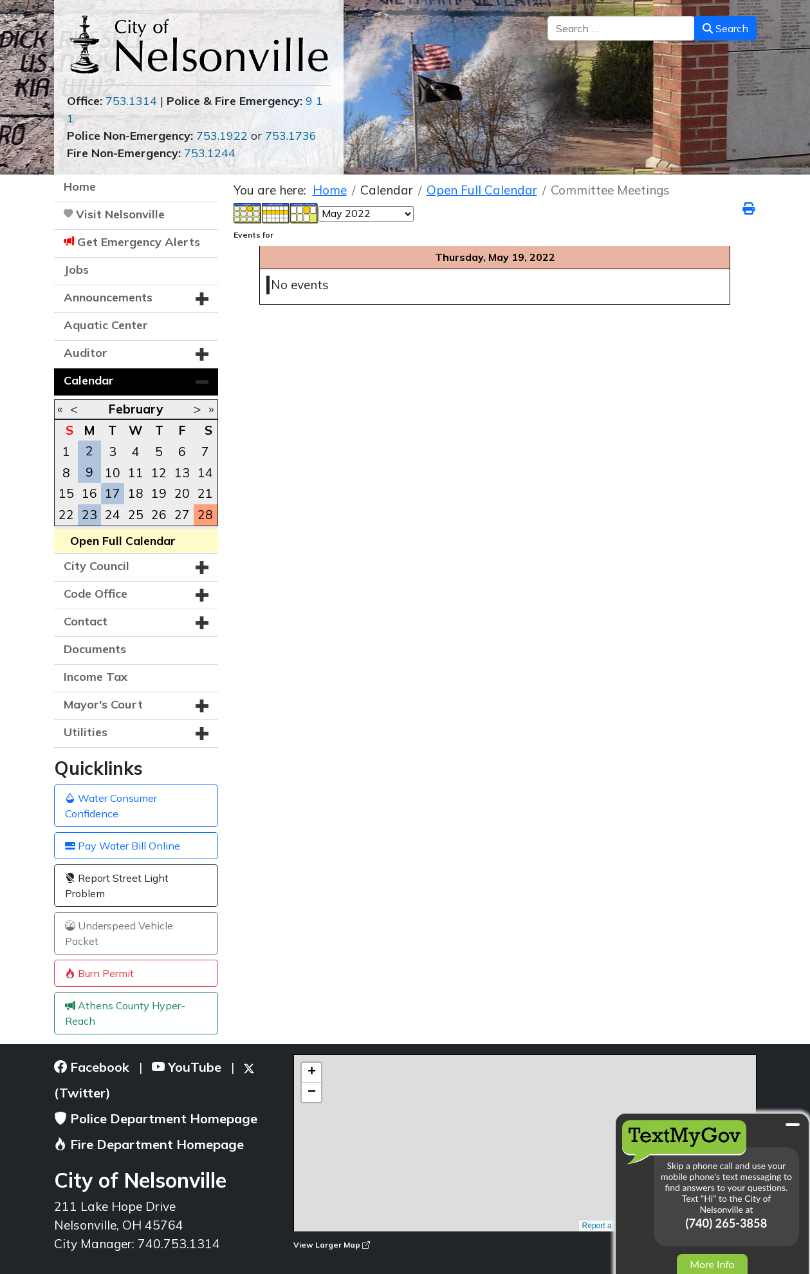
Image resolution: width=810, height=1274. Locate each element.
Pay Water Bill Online (122, 845)
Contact (85, 621)
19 (159, 493)
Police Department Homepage (155, 1118)
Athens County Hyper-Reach (125, 1013)
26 (159, 514)
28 (205, 514)
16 (89, 493)
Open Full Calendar (123, 540)
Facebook (91, 1067)
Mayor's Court (103, 704)
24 (112, 514)
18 (135, 493)
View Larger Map (331, 1245)
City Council (96, 565)
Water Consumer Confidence (111, 806)
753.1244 (209, 153)
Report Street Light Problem (117, 885)
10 (112, 472)
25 (135, 514)
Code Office (95, 593)
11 (135, 472)
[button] (202, 298)
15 (66, 493)
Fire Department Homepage (149, 1144)
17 (112, 493)
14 (205, 472)
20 (182, 493)
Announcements (108, 297)
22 (66, 514)
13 (182, 472)
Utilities (85, 732)
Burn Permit (99, 973)
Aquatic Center (106, 325)
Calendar (89, 380)
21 (205, 493)
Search (725, 28)
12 (159, 472)
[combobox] (621, 28)
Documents (95, 649)
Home (80, 186)
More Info (712, 1264)
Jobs (76, 269)
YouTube (186, 1067)
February (136, 409)
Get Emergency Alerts (138, 241)
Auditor (85, 352)
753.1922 (222, 135)
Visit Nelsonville (120, 214)
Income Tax (95, 676)
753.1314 (131, 100)
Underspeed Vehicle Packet (119, 933)
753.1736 (291, 135)
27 (182, 514)
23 (89, 514)
